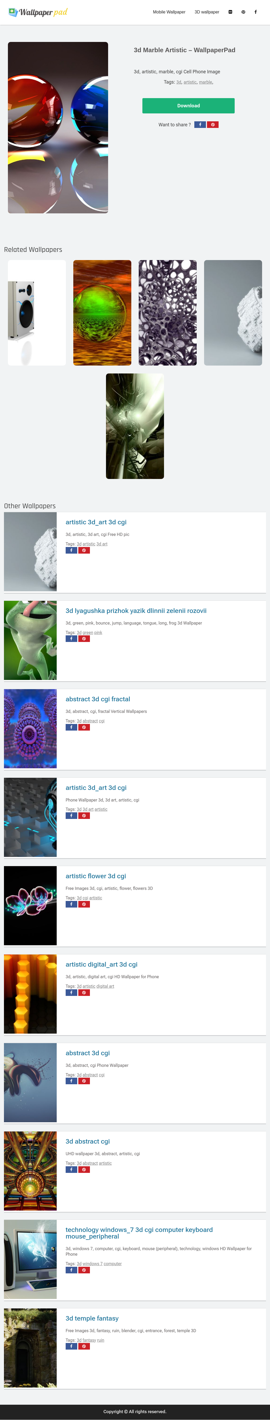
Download (188, 106)
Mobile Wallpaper (169, 12)
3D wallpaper (207, 12)
